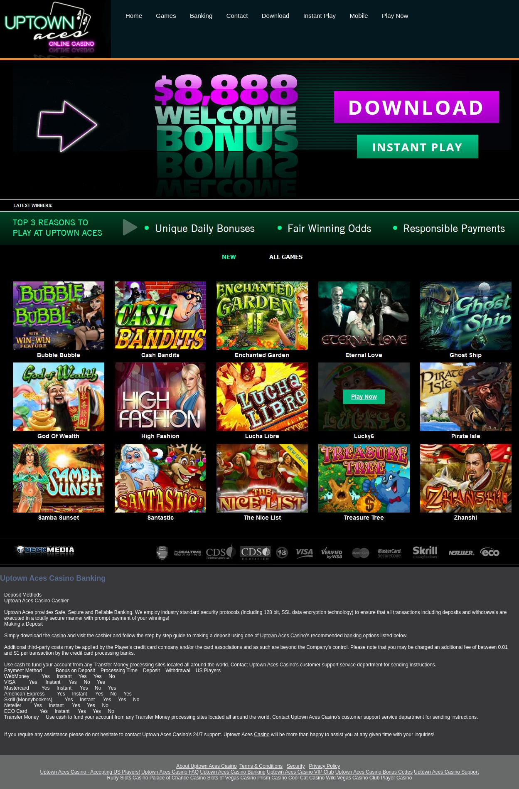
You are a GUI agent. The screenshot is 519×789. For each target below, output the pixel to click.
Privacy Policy (324, 766)
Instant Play (319, 15)
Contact (237, 15)
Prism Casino (272, 778)
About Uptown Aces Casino (206, 766)
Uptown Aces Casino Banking (233, 772)
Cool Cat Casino (306, 778)
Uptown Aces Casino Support (446, 772)
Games (166, 15)
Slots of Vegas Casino (231, 778)
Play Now (395, 15)
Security (296, 766)
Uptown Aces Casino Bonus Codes (374, 772)
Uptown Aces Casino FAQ (170, 772)
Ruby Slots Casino (127, 778)
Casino (42, 601)
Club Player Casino (390, 778)
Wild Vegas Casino (347, 778)
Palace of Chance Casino (178, 778)
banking (353, 636)
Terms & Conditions (261, 766)
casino (59, 636)
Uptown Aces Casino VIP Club (300, 772)
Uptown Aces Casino (283, 636)
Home (133, 15)
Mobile (358, 15)
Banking (201, 15)
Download (276, 15)
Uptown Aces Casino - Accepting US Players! (90, 772)
